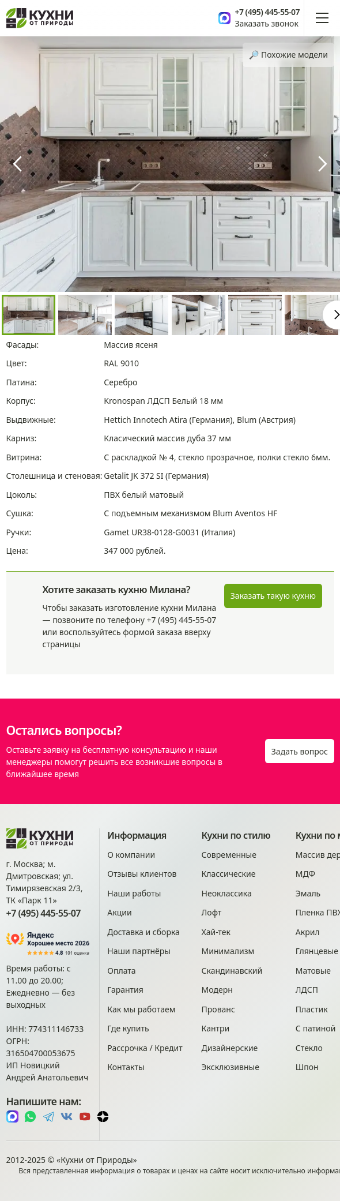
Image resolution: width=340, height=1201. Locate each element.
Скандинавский (232, 970)
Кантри (216, 1028)
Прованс (218, 1009)
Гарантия (125, 989)
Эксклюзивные (230, 1066)
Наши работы (134, 893)
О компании (131, 854)
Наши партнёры (139, 950)
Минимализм (228, 950)
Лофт (212, 912)
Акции (119, 912)
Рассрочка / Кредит (144, 1047)
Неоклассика (227, 893)
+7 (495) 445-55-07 (267, 12)
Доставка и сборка (143, 931)
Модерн (217, 989)
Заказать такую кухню (273, 595)
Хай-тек (216, 931)
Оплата (121, 970)
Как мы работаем (141, 1009)
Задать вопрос (299, 751)
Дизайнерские (230, 1047)
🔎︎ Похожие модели (288, 54)
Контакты (125, 1066)
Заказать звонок (266, 23)
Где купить (128, 1028)
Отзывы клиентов (141, 873)
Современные (229, 854)
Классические (229, 873)
